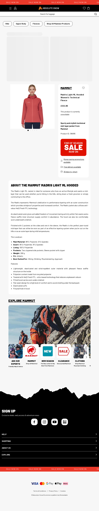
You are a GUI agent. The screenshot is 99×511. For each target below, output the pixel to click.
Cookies (63, 493)
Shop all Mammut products (74, 27)
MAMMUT (66, 90)
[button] (49, 436)
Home (10, 23)
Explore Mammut (21, 302)
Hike (18, 23)
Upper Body (28, 23)
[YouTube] (54, 424)
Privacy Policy (53, 493)
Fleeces (39, 23)
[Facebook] (34, 424)
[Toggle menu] (11, 8)
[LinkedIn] (64, 424)
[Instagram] (44, 424)
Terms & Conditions (39, 493)
